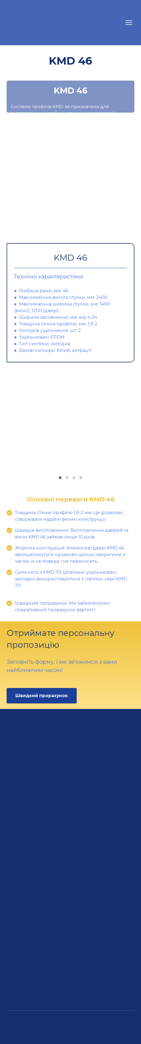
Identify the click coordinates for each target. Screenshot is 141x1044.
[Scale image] (70, 179)
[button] (42, 695)
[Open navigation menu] (128, 22)
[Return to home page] (37, 22)
